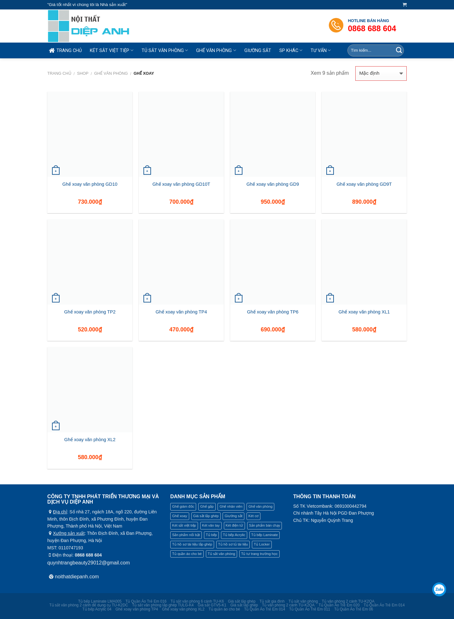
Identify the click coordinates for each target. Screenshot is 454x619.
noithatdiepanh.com (77, 576)
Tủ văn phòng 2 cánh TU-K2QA (348, 601)
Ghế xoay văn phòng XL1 (364, 311)
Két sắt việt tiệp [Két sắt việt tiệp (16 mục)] (184, 525)
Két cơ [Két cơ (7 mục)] (253, 516)
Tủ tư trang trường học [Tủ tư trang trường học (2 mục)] (259, 554)
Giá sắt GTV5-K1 (212, 605)
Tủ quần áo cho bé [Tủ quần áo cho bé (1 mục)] (187, 554)
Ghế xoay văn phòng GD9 (273, 184)
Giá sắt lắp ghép (241, 601)
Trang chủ (59, 73)
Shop (82, 73)
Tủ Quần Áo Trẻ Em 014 (384, 605)
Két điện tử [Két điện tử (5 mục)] (234, 525)
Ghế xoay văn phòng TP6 (273, 311)
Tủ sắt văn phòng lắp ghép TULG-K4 (163, 605)
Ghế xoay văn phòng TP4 (181, 311)
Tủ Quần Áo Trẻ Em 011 (309, 609)
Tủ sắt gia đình (271, 601)
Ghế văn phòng (111, 73)
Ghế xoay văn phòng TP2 (90, 311)
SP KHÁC (290, 50)
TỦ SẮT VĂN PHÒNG (165, 50)
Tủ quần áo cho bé (224, 609)
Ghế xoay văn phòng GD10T (181, 184)
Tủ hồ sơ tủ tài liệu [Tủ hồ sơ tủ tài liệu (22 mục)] (233, 544)
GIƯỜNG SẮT (257, 50)
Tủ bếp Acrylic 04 (96, 609)
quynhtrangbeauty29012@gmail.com (88, 562)
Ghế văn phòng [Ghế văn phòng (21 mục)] (260, 506)
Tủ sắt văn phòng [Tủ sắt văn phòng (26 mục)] (221, 554)
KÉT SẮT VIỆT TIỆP (111, 50)
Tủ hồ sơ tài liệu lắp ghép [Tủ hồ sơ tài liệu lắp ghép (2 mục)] (192, 544)
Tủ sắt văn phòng (303, 601)
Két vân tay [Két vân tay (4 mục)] (211, 525)
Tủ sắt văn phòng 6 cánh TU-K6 (197, 601)
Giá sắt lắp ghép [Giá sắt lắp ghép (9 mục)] (206, 516)
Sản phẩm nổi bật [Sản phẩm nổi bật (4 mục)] (186, 535)
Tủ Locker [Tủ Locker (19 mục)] (262, 544)
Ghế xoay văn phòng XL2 (89, 439)
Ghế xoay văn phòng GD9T (364, 184)
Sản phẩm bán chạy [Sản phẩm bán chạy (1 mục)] (264, 525)
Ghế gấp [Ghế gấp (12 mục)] (206, 506)
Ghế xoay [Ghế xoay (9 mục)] (179, 516)
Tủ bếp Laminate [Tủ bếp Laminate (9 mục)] (264, 535)
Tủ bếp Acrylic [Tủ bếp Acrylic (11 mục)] (234, 535)
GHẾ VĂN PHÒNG (216, 50)
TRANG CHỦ (64, 50)
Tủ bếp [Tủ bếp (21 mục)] (211, 535)
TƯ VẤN (321, 50)
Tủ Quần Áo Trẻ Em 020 (339, 605)
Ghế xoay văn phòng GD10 (89, 184)
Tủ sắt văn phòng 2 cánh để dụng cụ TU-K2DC (88, 605)
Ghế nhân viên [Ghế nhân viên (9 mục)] (230, 506)
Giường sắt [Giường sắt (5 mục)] (233, 516)
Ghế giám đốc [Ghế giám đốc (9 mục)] (183, 506)
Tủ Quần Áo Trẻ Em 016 (145, 601)
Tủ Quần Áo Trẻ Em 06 (353, 609)
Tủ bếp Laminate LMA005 (100, 601)
